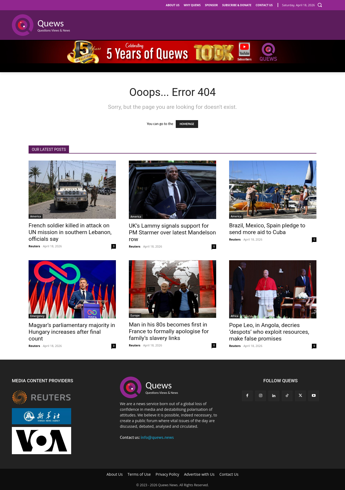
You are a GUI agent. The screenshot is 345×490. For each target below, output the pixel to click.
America (35, 216)
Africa (234, 316)
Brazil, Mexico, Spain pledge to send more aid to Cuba (267, 228)
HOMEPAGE (187, 124)
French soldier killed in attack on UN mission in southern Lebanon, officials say (70, 232)
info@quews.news (157, 437)
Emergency (37, 316)
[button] (320, 5)
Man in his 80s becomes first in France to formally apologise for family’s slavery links (169, 331)
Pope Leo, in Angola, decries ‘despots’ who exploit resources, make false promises (269, 332)
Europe (135, 315)
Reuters (34, 246)
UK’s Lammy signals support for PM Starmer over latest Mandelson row (172, 232)
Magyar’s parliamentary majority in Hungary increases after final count (72, 332)
